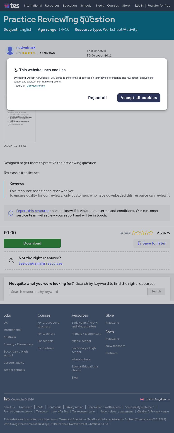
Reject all (97, 98)
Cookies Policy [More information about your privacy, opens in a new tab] (36, 85)
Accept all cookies (139, 98)
